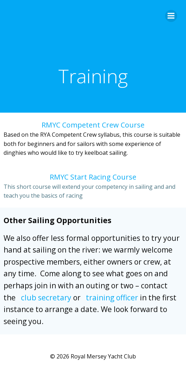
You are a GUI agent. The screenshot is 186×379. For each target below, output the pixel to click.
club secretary (46, 297)
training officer (112, 297)
